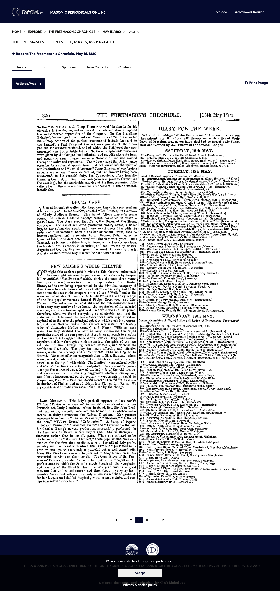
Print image (256, 82)
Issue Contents (97, 67)
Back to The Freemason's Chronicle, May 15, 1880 (54, 53)
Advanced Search (249, 12)
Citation (124, 67)
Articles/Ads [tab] (26, 83)
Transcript (44, 67)
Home (16, 32)
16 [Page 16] (162, 520)
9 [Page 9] (131, 520)
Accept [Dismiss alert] (140, 573)
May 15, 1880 (111, 32)
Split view (69, 67)
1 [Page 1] (116, 520)
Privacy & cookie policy (140, 585)
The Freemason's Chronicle (72, 32)
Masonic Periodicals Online (77, 12)
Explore (220, 12)
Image (21, 67)
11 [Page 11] (147, 520)
